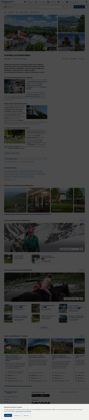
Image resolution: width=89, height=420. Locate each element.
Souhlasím (8, 415)
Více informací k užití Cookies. (23, 411)
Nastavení (26, 415)
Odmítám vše (17, 415)
